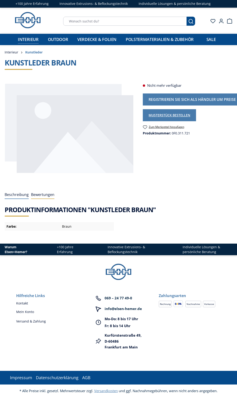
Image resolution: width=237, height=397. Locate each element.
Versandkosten (106, 390)
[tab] (17, 195)
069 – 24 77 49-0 (118, 298)
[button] (190, 291)
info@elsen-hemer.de (123, 308)
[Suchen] (191, 21)
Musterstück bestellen (169, 115)
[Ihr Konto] (220, 21)
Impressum (21, 377)
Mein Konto (25, 312)
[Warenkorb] (228, 21)
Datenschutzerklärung (57, 377)
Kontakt (22, 303)
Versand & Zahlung (31, 321)
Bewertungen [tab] (42, 194)
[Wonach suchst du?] (125, 21)
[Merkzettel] (211, 21)
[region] (69, 132)
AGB (86, 377)
